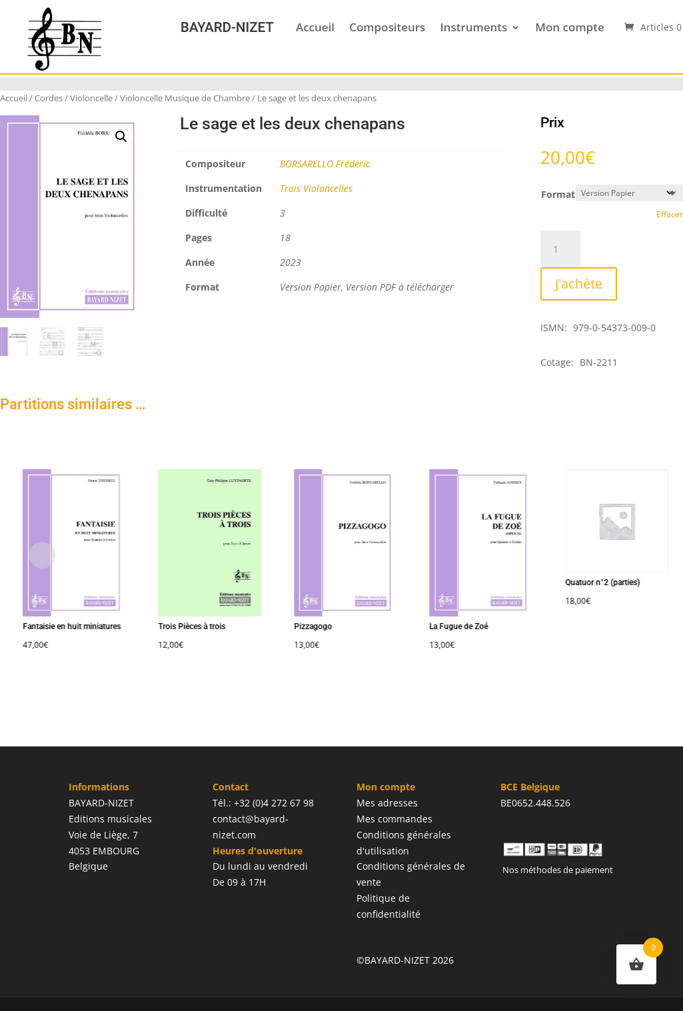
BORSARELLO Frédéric (325, 163)
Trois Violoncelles (316, 188)
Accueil (315, 27)
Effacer (669, 214)
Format (558, 194)
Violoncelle (91, 98)
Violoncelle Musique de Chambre (185, 98)
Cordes (49, 98)
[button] (121, 137)
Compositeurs (387, 27)
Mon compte (569, 27)
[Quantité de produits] (560, 249)
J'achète (578, 284)
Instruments (473, 27)
